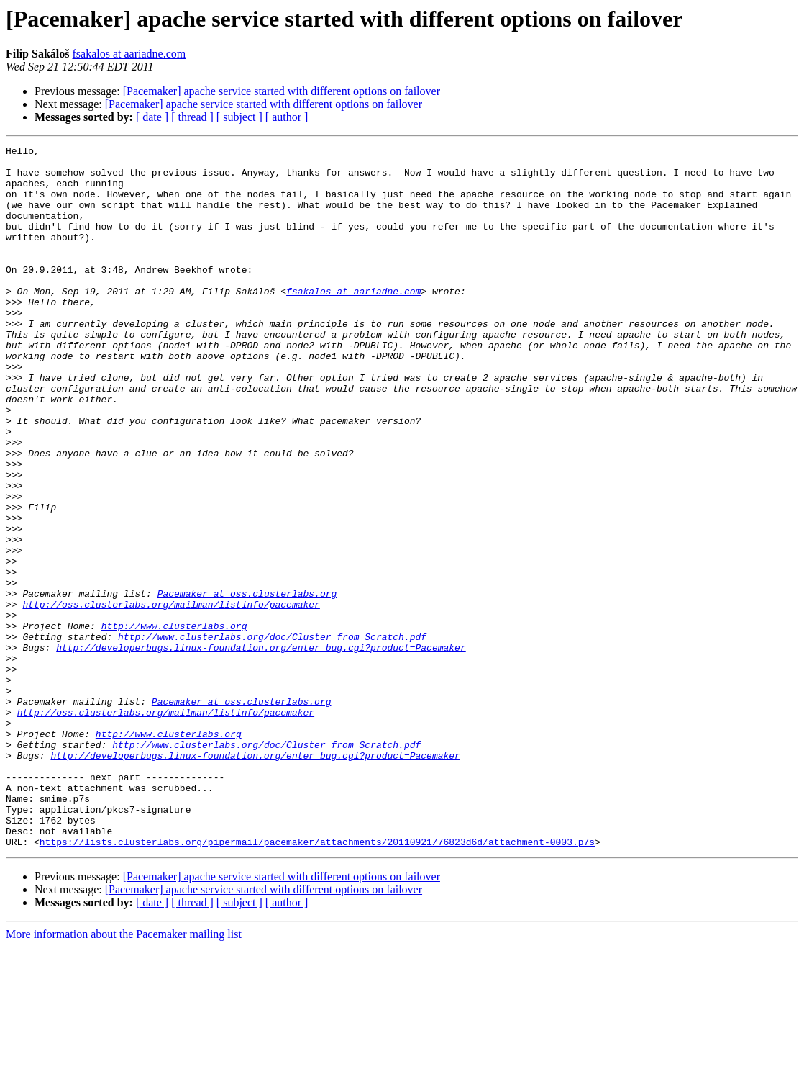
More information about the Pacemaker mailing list (124, 1074)
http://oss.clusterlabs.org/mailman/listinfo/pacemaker (170, 696)
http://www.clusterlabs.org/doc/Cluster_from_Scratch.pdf (272, 735)
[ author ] (287, 117)
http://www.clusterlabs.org (174, 722)
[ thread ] (192, 117)
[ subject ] (239, 117)
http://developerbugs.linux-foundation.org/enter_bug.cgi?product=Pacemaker (260, 748)
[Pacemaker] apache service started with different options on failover (281, 91)
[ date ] (152, 117)
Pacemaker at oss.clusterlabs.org (247, 683)
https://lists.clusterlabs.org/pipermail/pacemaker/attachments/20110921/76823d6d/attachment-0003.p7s (317, 981)
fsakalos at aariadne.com (129, 54)
